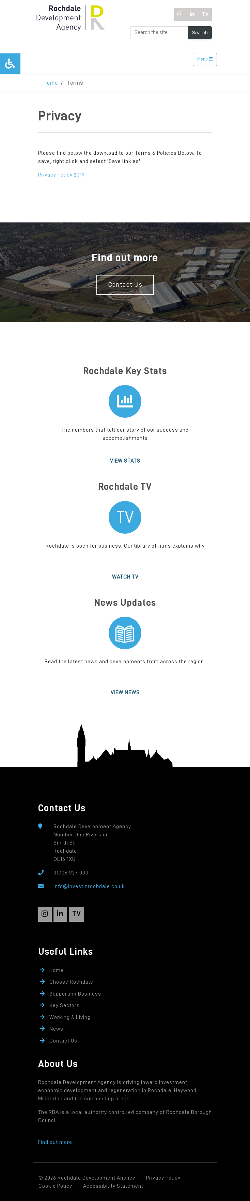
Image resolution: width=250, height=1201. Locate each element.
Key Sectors (64, 1005)
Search (200, 32)
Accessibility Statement (113, 1186)
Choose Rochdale (71, 982)
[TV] (205, 14)
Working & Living (70, 1017)
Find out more (55, 1142)
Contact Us (125, 284)
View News (125, 692)
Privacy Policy (163, 1178)
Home (51, 83)
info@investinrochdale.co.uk (89, 886)
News (56, 1029)
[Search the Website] (159, 32)
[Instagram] (180, 14)
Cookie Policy (55, 1186)
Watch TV (125, 577)
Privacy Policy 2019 (61, 175)
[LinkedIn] (192, 14)
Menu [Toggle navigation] (205, 59)
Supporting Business (75, 994)
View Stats (125, 461)
